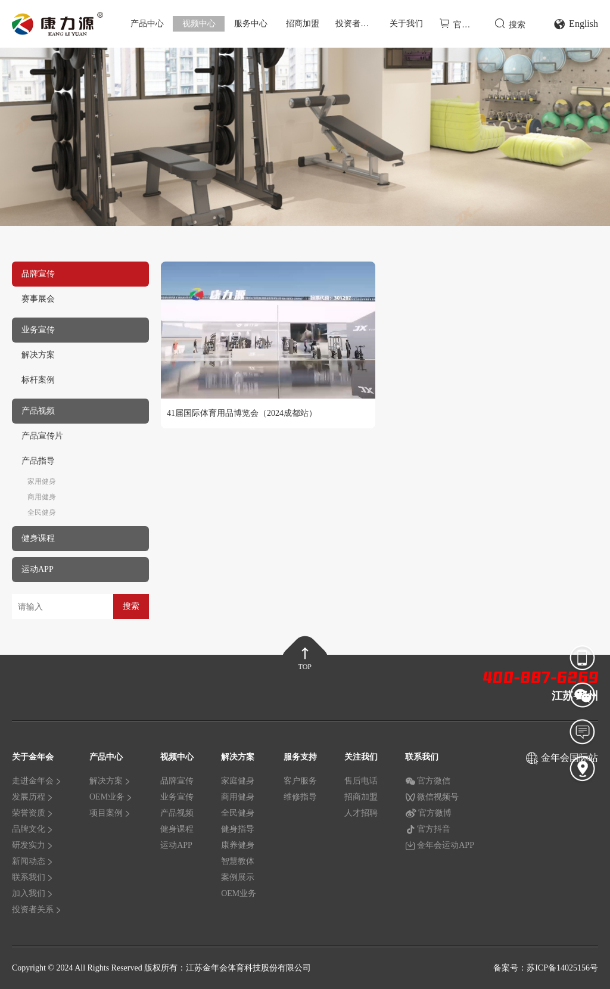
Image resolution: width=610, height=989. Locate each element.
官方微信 (427, 781)
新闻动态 (33, 861)
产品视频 (177, 812)
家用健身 (41, 481)
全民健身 (41, 512)
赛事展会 (38, 298)
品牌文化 (33, 829)
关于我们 (406, 23)
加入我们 (33, 893)
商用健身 (41, 497)
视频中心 (199, 23)
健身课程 (177, 829)
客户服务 (300, 780)
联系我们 (33, 877)
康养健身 (237, 845)
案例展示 (237, 877)
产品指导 (38, 460)
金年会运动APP (439, 845)
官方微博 (428, 813)
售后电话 (361, 780)
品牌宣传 (177, 780)
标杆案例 (38, 379)
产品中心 (147, 23)
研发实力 (33, 845)
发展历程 (33, 796)
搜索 (509, 23)
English (575, 24)
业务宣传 (177, 796)
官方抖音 (427, 829)
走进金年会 (37, 780)
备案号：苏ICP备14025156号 (545, 967)
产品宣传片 (42, 435)
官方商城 (461, 23)
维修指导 (300, 796)
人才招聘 (361, 812)
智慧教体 (237, 861)
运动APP (176, 845)
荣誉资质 (33, 812)
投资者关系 (356, 23)
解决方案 (38, 354)
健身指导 (237, 829)
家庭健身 (237, 780)
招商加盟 (302, 23)
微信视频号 (432, 797)
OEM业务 (111, 796)
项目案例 (110, 812)
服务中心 (250, 23)
